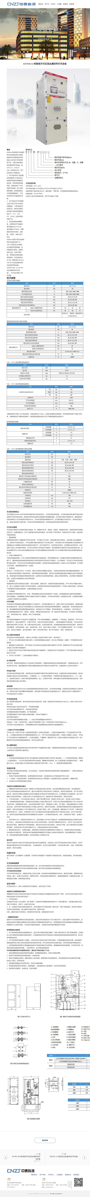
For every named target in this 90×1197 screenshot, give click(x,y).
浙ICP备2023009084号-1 (56, 1193)
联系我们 (76, 1174)
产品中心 (51, 1174)
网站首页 (34, 1174)
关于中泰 (42, 1174)
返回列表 (45, 1140)
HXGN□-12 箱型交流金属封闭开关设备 (64, 1156)
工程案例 (59, 1174)
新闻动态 (68, 1174)
